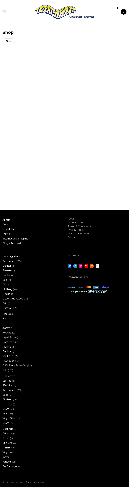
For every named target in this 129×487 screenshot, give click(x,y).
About (6, 216)
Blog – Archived (12, 239)
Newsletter (9, 225)
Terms (6, 230)
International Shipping (15, 234)
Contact (7, 220)
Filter (9, 41)
